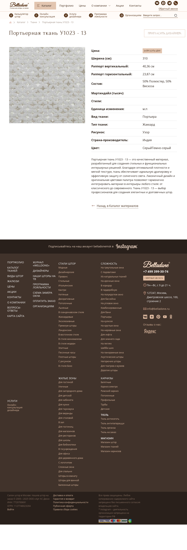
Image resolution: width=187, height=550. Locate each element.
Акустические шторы (112, 357)
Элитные (63, 348)
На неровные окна (111, 330)
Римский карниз (110, 391)
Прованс (63, 276)
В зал (61, 422)
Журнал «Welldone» (41, 264)
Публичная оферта (63, 506)
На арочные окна (110, 281)
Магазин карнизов (111, 451)
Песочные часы (66, 352)
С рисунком (64, 361)
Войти (10, 509)
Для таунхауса (66, 409)
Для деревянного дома (70, 458)
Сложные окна (66, 467)
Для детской (65, 395)
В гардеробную (109, 290)
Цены (82, 5)
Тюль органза (108, 428)
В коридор (106, 285)
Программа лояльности (42, 286)
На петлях (106, 343)
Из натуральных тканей (114, 276)
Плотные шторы (67, 357)
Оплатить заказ (44, 301)
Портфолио (66, 5)
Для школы (64, 440)
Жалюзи (13, 281)
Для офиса (64, 453)
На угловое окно (109, 303)
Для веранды (65, 413)
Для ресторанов (67, 435)
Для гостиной (65, 382)
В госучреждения (67, 449)
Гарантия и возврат (64, 498)
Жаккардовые (65, 317)
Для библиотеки (67, 444)
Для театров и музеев (112, 366)
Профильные (108, 400)
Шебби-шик (107, 348)
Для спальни (65, 471)
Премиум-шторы (67, 325)
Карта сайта (15, 316)
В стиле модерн (66, 343)
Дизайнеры (41, 270)
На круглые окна (110, 325)
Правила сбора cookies (65, 509)
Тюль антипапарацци (112, 423)
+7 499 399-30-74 (155, 271)
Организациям (43, 306)
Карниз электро (109, 386)
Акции (120, 5)
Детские (105, 409)
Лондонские (65, 330)
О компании (99, 5)
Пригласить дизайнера (164, 33)
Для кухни (63, 404)
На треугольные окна (112, 267)
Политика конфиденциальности (70, 502)
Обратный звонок (168, 8)
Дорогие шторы (109, 370)
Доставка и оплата (63, 495)
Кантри (62, 290)
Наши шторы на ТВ (44, 278)
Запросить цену (152, 50)
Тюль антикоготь (110, 419)
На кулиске (107, 321)
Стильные (63, 281)
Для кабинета (65, 400)
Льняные (63, 308)
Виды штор (15, 276)
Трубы (104, 404)
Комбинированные (111, 308)
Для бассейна (108, 299)
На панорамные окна (112, 352)
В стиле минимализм (70, 339)
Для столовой (65, 418)
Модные (62, 267)
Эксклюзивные (66, 321)
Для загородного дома (70, 391)
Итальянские (65, 285)
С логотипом (65, 462)
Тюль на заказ (108, 432)
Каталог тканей (13, 269)
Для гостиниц (65, 426)
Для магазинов (66, 431)
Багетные (106, 382)
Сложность (109, 263)
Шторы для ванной (68, 480)
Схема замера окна (42, 294)
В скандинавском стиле (71, 312)
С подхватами (108, 272)
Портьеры (106, 317)
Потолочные (65, 303)
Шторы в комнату (67, 476)
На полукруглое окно (112, 294)
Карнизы (107, 378)
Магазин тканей (110, 446)
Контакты (135, 5)
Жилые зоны (67, 378)
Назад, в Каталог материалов (117, 206)
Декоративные (66, 299)
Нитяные (63, 294)
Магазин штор (109, 442)
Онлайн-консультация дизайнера (14, 408)
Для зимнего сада (110, 339)
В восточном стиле (68, 334)
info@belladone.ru (158, 309)
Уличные (63, 386)
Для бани (106, 312)
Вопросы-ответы (14, 309)
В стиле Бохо (65, 366)
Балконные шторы (68, 485)
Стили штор (67, 263)
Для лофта (106, 334)
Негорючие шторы (111, 361)
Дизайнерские (66, 272)
